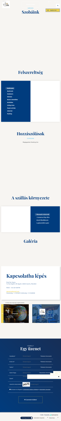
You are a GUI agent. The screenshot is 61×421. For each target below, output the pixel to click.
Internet (9, 111)
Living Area (10, 105)
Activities (10, 102)
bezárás (57, 372)
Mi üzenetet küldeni (30, 400)
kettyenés (15, 314)
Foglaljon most (51, 10)
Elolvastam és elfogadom (17, 389)
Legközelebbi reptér (43, 223)
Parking (9, 114)
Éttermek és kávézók (43, 214)
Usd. (56, 1)
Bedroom (10, 91)
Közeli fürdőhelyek (42, 220)
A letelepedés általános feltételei (30, 389)
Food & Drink (11, 108)
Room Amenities (12, 100)
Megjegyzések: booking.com (30, 142)
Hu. (49, 1)
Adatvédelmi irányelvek (45, 389)
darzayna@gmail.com (12, 291)
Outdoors (10, 94)
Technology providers (27, 418)
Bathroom (10, 88)
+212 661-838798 (15, 288)
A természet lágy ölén (43, 217)
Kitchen (9, 97)
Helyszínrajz (53, 417)
